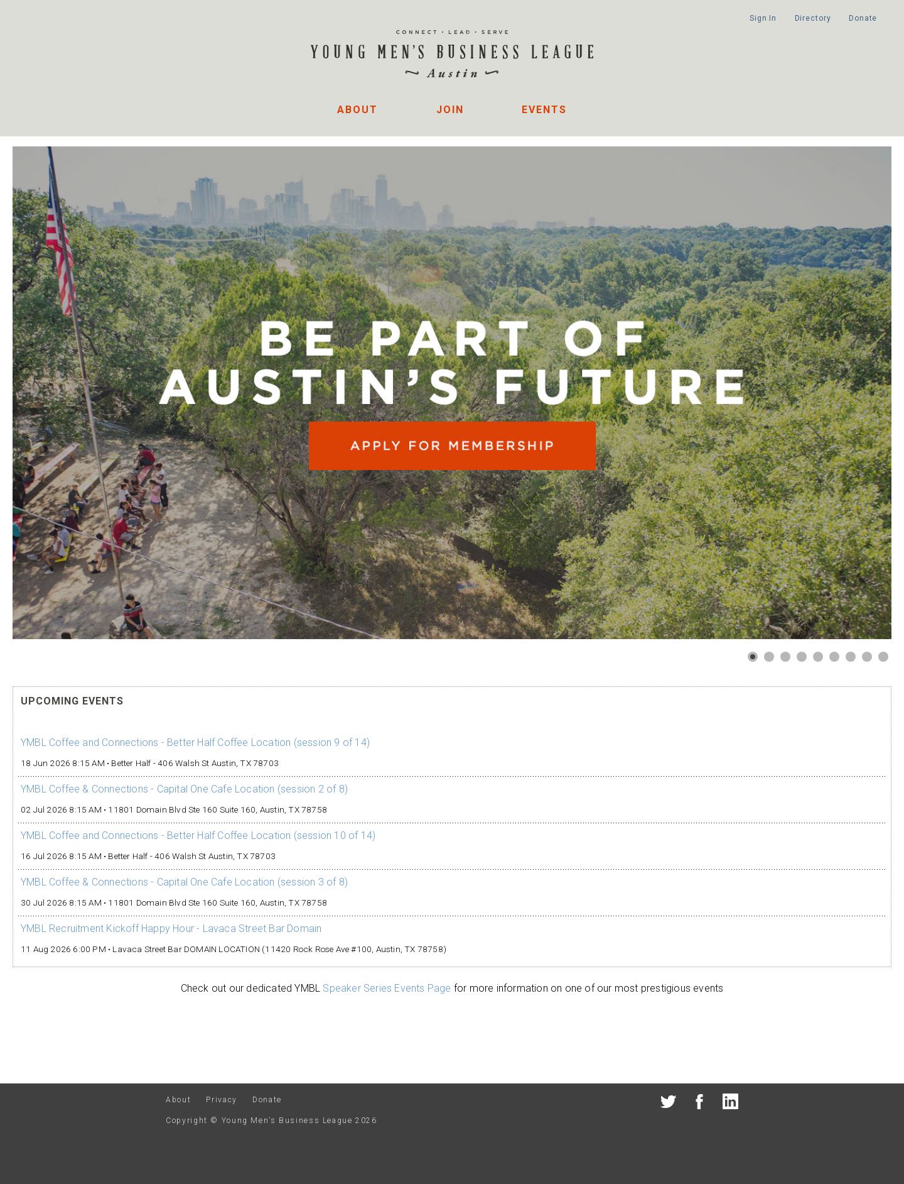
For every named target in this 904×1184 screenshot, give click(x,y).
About (357, 110)
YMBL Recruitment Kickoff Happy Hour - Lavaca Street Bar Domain (171, 929)
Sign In (763, 18)
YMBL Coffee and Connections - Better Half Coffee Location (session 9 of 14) (195, 742)
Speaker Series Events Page (387, 988)
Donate (863, 18)
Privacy (221, 1099)
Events (544, 110)
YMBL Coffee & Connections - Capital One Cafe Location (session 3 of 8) (184, 882)
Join (450, 110)
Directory (813, 18)
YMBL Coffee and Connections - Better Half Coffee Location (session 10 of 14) (198, 835)
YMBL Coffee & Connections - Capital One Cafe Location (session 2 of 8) (184, 789)
